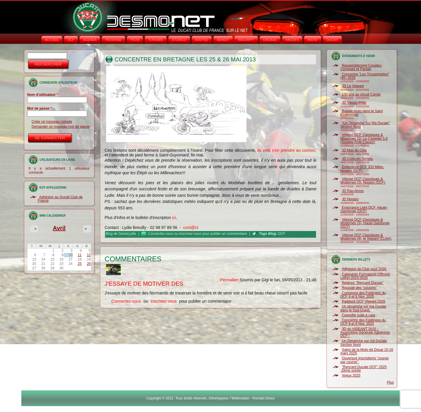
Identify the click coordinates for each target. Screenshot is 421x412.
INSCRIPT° (246, 40)
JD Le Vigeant (353, 86)
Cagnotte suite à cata (358, 315)
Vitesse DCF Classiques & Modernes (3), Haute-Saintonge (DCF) (364, 223)
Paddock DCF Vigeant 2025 (363, 301)
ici (174, 217)
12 (89, 255)
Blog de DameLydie (121, 234)
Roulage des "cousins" (359, 288)
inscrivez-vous (190, 234)
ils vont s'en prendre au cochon (286, 150)
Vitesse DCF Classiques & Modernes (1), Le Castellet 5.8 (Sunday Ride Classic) (363, 138)
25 (80, 264)
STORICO (179, 40)
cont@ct (191, 227)
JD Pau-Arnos (353, 191)
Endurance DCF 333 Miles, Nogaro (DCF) (362, 169)
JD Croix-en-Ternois (357, 159)
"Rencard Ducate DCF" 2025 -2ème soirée (363, 369)
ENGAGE (270, 40)
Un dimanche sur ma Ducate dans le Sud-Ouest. (363, 308)
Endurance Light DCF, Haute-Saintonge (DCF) (364, 209)
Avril (59, 228)
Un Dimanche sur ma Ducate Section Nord (363, 343)
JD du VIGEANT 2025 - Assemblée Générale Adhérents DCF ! (365, 332)
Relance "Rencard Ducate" (363, 283)
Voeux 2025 (351, 375)
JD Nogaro (350, 199)
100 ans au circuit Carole (361, 94)
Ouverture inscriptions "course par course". (364, 360)
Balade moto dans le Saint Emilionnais (361, 113)
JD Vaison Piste (354, 103)
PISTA (134, 40)
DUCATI (332, 40)
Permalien (229, 279)
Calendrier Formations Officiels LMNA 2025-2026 (365, 276)
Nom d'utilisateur (42, 95)
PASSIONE (113, 40)
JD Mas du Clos (354, 150)
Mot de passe (39, 108)
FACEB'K (292, 40)
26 (89, 264)
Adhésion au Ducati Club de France (60, 199)
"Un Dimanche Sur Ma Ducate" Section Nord (365, 125)
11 (80, 255)
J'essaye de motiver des (144, 283)
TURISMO (155, 40)
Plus (390, 382)
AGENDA (89, 40)
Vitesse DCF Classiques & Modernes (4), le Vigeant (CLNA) (365, 237)
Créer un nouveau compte (52, 122)
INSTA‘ (313, 40)
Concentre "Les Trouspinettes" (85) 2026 (364, 76)
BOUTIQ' (201, 40)
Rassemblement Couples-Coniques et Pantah (361, 67)
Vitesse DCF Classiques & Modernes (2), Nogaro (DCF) (362, 181)
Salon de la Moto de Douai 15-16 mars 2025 (366, 351)
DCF (71, 40)
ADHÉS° (223, 40)
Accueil (52, 40)
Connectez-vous (160, 234)
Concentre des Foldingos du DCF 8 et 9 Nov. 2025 (363, 295)
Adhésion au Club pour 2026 (364, 269)
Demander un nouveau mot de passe (60, 127)
